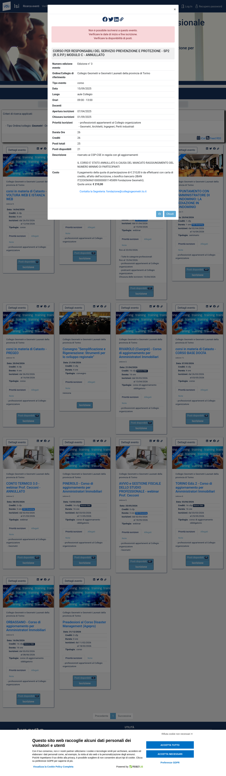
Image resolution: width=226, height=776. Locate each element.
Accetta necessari (170, 754)
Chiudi (170, 213)
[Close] (175, 9)
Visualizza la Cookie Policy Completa (53, 766)
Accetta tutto (170, 745)
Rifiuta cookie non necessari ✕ (177, 734)
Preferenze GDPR (170, 762)
